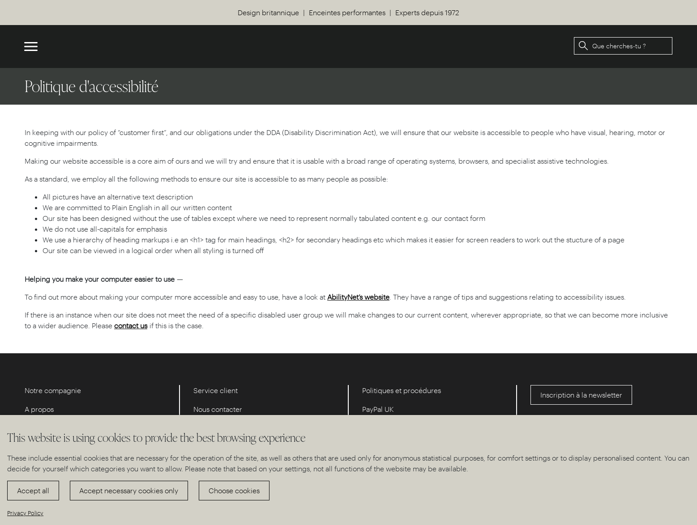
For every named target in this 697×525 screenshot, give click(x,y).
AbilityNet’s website (358, 296)
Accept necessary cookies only (128, 490)
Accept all (33, 490)
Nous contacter (217, 409)
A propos (39, 409)
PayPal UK (378, 409)
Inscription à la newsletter (581, 394)
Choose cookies (234, 490)
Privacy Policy (25, 512)
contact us (130, 325)
